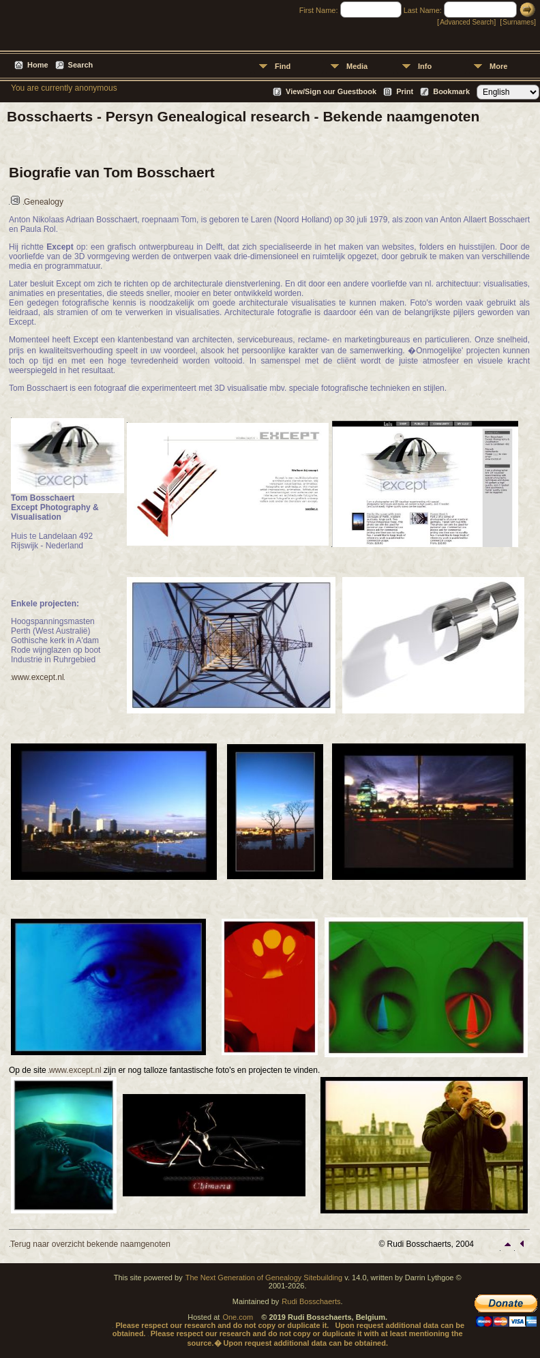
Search (80, 65)
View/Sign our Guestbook (331, 91)
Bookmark (451, 91)
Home (37, 65)
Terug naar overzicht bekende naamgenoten (90, 1244)
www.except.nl (38, 677)
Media (357, 66)
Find (282, 66)
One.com (237, 1317)
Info (425, 66)
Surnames (518, 22)
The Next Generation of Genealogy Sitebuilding (264, 1277)
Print (404, 91)
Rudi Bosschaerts (311, 1301)
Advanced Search (467, 22)
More (498, 66)
